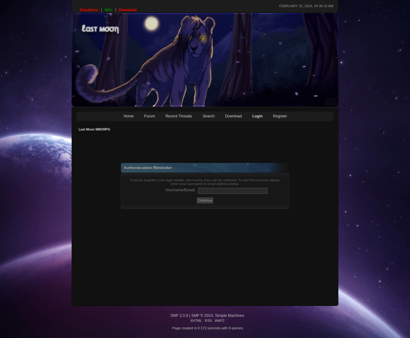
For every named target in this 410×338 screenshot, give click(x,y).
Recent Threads (178, 116)
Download (233, 116)
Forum (149, 116)
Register (280, 116)
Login (257, 116)
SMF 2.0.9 (179, 315)
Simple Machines (229, 315)
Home (129, 116)
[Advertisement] (190, 149)
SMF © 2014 (202, 315)
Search (209, 116)
